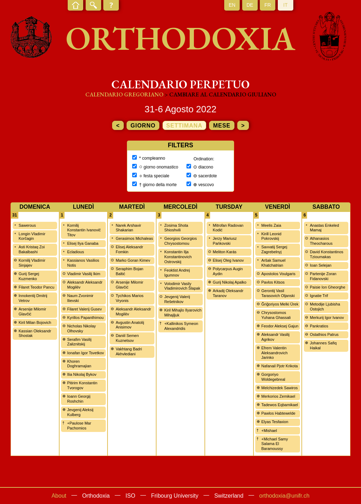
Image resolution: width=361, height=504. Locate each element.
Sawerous (27, 225)
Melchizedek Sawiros (279, 388)
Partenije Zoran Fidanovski (323, 276)
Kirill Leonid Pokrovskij (271, 236)
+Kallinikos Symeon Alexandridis (181, 326)
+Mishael (269, 430)
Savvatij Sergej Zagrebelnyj (274, 249)
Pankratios (319, 326)
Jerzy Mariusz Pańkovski (225, 240)
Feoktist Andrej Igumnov (177, 272)
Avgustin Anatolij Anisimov (130, 325)
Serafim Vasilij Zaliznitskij (79, 341)
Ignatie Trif (319, 295)
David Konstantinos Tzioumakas (326, 254)
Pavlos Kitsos (272, 282)
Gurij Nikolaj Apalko (229, 282)
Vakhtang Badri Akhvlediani (129, 351)
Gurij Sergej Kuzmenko (29, 276)
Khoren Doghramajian (79, 363)
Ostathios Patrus (324, 334)
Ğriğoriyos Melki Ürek (279, 304)
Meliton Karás (225, 252)
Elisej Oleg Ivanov (228, 260)
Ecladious (75, 252)
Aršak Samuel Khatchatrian (273, 262)
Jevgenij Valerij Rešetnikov (177, 299)
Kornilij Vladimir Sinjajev (32, 262)
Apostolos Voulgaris (278, 274)
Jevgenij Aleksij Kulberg (80, 412)
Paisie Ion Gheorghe (327, 287)
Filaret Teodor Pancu (36, 287)
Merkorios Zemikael (278, 396)
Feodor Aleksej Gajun (279, 326)
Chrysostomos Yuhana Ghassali (275, 315)
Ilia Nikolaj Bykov (81, 374)
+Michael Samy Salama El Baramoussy (274, 444)
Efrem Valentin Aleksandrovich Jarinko (274, 353)
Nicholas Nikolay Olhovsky (81, 328)
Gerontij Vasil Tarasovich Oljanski (278, 293)
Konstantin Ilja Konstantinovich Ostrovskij (178, 257)
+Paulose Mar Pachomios (79, 425)
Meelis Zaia (271, 225)
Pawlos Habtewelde (278, 413)
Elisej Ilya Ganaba (82, 243)
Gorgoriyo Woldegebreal (273, 376)
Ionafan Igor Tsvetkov (85, 353)
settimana (184, 126)
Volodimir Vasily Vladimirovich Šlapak (182, 286)
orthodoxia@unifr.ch (284, 496)
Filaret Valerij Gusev (84, 309)
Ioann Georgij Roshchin (78, 398)
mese (221, 126)
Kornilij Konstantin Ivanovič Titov (83, 230)
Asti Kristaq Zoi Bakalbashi (32, 249)
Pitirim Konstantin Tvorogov (82, 385)
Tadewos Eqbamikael (279, 405)
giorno (142, 126)
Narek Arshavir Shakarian (128, 227)
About (58, 496)
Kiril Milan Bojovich (35, 322)
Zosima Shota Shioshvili (176, 227)
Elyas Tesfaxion (274, 422)
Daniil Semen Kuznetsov (127, 338)
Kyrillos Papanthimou (85, 317)
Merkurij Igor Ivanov (327, 317)
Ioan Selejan (320, 265)
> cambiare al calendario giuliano (220, 94)
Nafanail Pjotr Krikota (279, 366)
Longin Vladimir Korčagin (32, 236)
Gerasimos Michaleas (134, 238)
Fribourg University (174, 496)
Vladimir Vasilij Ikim (83, 274)
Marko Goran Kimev (133, 260)
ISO (130, 496)
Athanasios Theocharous (321, 240)
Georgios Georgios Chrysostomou (180, 240)
